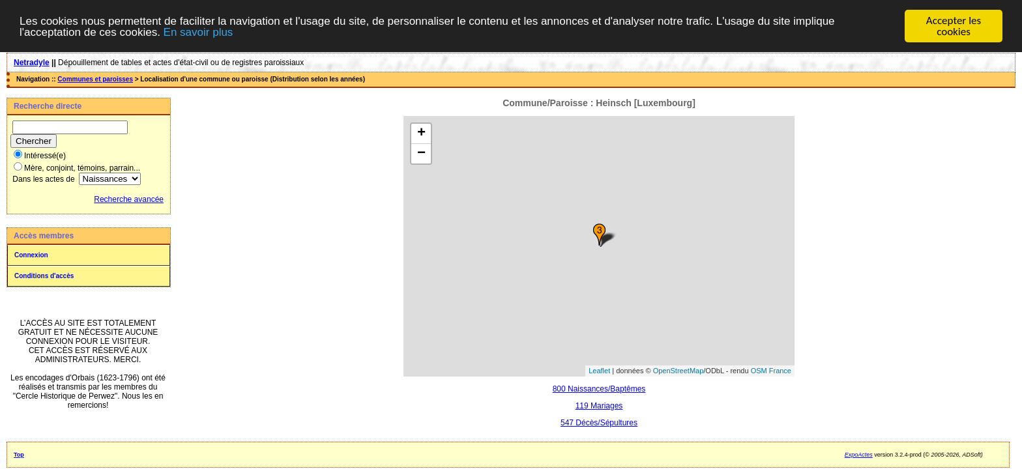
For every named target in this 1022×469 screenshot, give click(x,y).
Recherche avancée (129, 199)
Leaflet (599, 371)
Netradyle (32, 62)
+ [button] (421, 133)
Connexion (31, 255)
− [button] (421, 153)
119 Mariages (599, 405)
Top (19, 454)
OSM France (771, 371)
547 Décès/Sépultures (599, 422)
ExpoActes (859, 454)
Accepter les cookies (953, 26)
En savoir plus (198, 31)
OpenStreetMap (678, 371)
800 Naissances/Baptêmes (599, 388)
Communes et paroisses (95, 79)
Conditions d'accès (44, 275)
